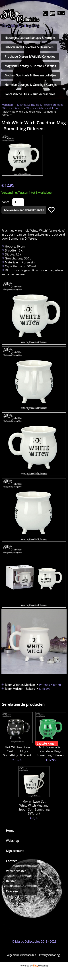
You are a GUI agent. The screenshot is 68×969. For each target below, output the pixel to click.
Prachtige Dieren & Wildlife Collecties (30, 57)
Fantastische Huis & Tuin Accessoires (30, 94)
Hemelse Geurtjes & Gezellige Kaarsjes (31, 85)
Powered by (34, 965)
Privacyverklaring (49, 955)
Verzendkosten (16, 871)
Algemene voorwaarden (21, 955)
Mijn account (15, 851)
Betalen (11, 881)
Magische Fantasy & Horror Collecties (30, 66)
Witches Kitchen (12, 108)
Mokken (44, 689)
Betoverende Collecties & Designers (29, 47)
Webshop (7, 104)
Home (10, 831)
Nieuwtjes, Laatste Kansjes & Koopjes (30, 38)
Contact (11, 861)
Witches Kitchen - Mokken (42, 108)
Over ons (12, 891)
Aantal (5, 202)
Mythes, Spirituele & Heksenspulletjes (30, 75)
